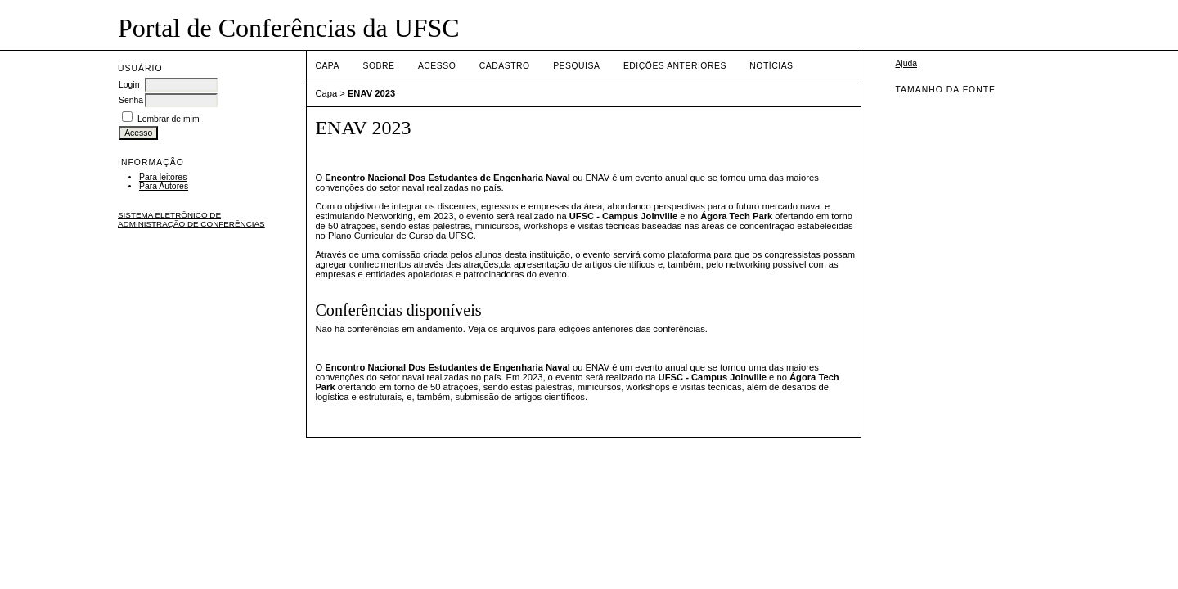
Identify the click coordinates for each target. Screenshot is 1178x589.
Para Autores (163, 186)
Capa (327, 65)
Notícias (771, 65)
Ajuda (906, 63)
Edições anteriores (674, 65)
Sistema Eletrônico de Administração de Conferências (191, 219)
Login (129, 84)
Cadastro (504, 65)
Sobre (378, 65)
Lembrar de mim (168, 119)
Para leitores (163, 177)
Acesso (437, 65)
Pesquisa (576, 65)
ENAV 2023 (371, 93)
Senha (131, 100)
